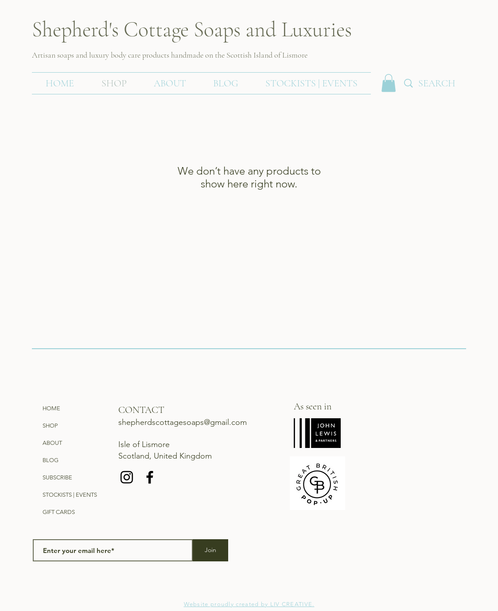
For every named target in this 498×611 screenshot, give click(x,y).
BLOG (50, 460)
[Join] (210, 550)
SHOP (50, 425)
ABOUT (52, 443)
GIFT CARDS (59, 512)
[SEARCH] (448, 83)
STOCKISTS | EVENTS (70, 494)
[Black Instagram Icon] (126, 477)
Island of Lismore (279, 55)
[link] (388, 83)
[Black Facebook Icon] (149, 477)
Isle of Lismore (144, 444)
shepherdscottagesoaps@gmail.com (182, 422)
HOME (51, 408)
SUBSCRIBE (57, 477)
